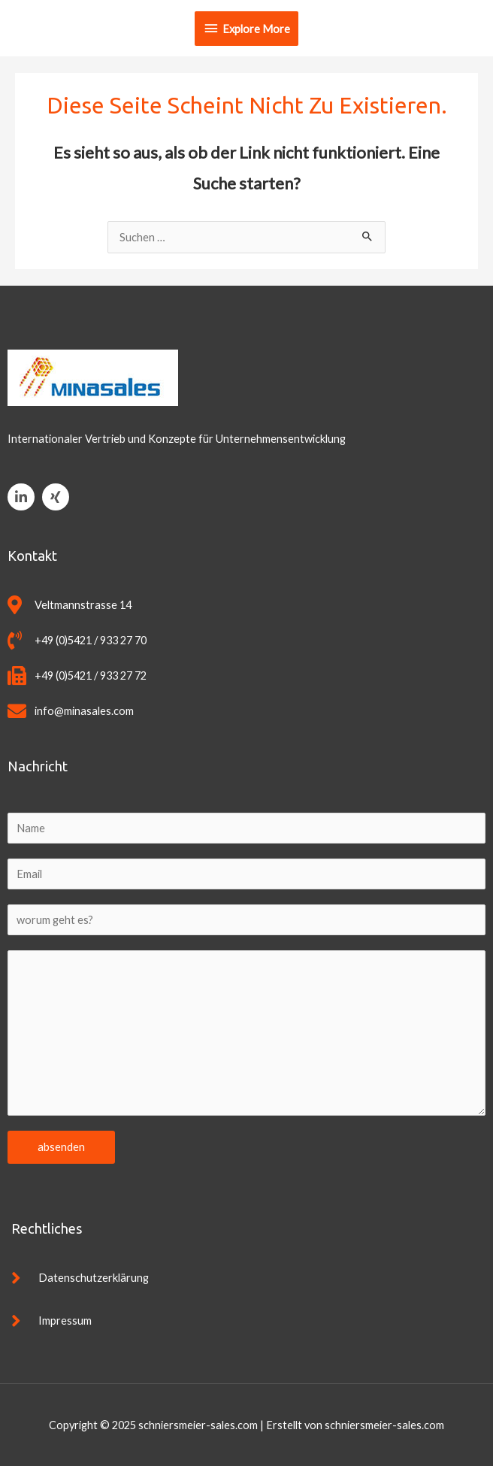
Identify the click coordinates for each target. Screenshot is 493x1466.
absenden (61, 1146)
